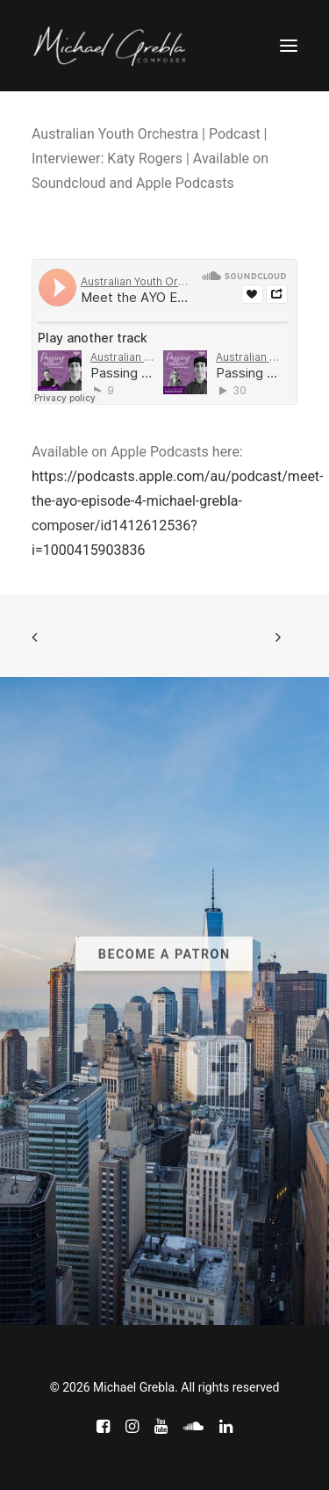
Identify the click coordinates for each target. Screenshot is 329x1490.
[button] (288, 45)
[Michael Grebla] (110, 46)
